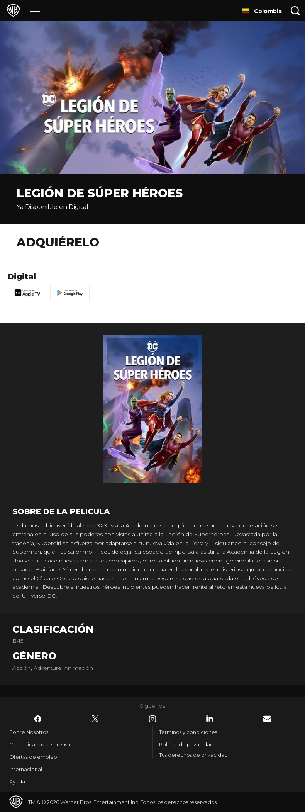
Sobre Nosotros (28, 732)
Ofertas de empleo (33, 757)
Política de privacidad (186, 744)
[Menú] (35, 10)
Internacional (25, 769)
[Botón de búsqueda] (295, 10)
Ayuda (17, 781)
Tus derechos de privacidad (193, 755)
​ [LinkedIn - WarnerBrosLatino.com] (209, 718)
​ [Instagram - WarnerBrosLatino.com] (152, 718)
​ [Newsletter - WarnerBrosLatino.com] (267, 718)
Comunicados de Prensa (39, 744)
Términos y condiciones (188, 732)
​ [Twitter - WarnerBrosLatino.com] (95, 718)
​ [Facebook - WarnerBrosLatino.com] (37, 718)
